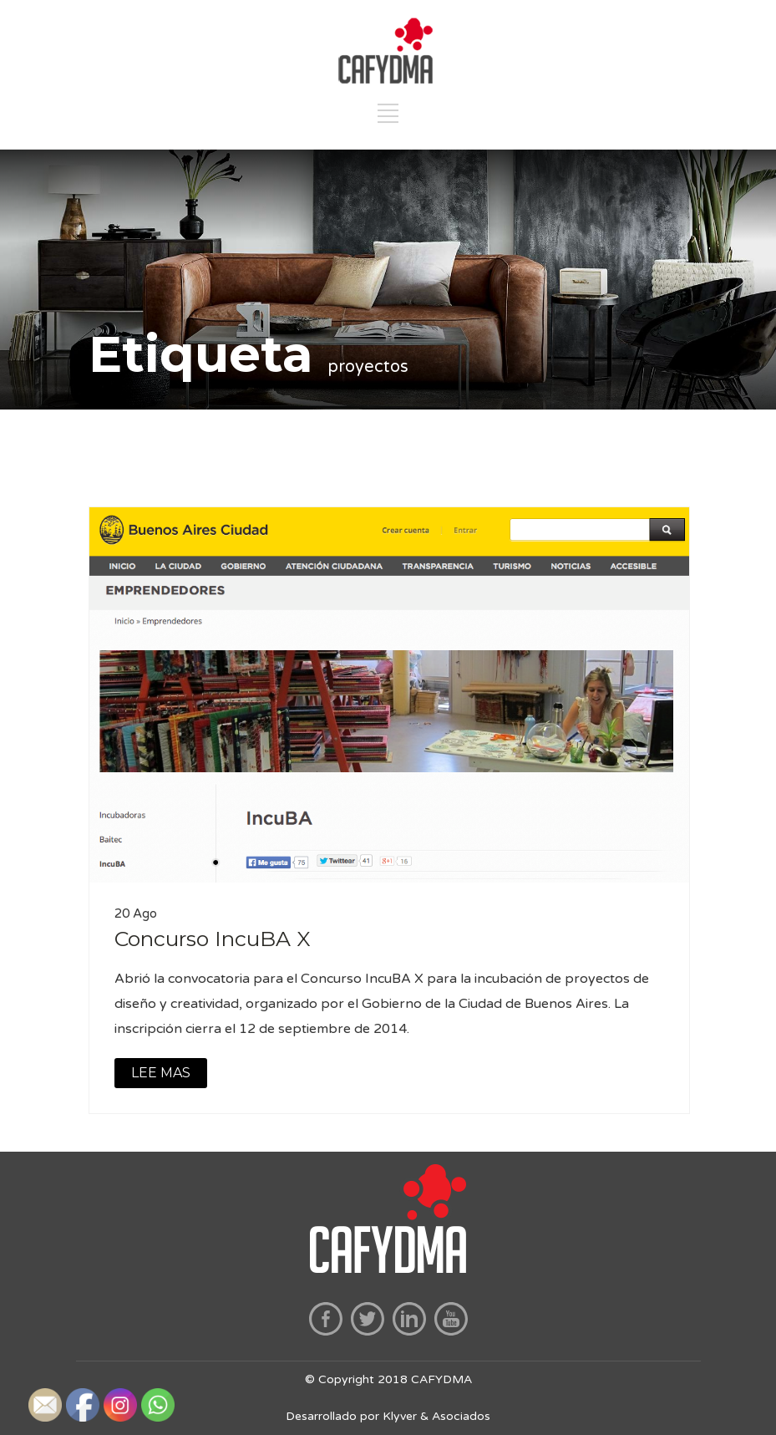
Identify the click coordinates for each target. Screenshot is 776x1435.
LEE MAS (160, 1073)
